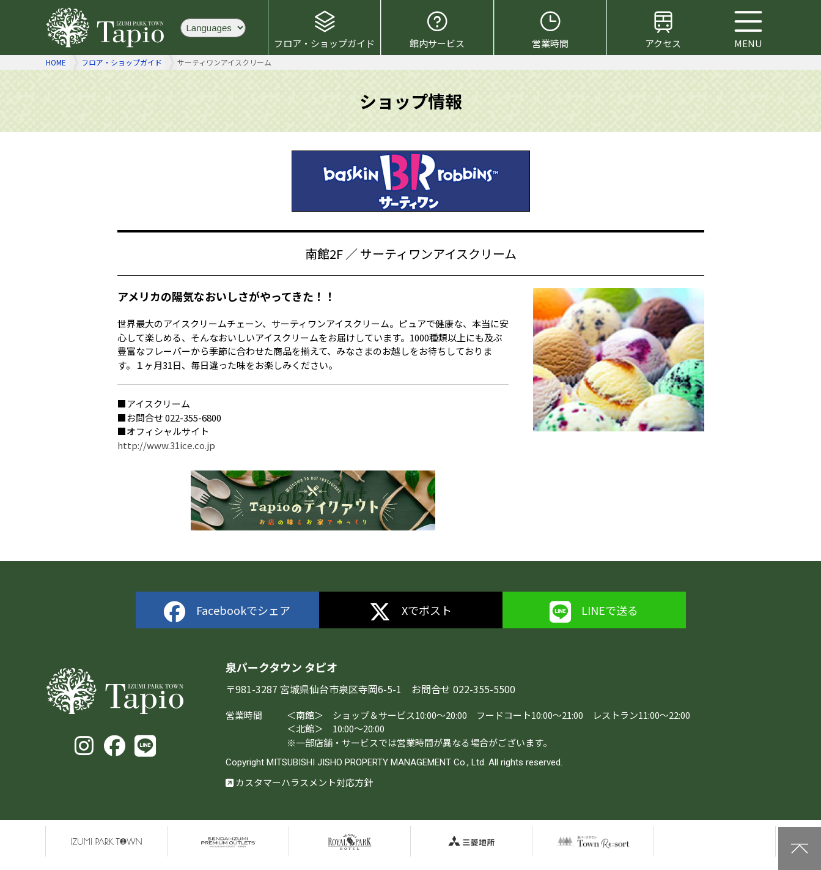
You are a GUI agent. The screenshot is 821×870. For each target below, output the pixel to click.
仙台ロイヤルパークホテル (349, 841)
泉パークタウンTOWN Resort (592, 841)
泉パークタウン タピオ (107, 27)
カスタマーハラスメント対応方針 (299, 782)
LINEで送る (594, 612)
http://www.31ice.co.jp (166, 445)
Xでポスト (410, 612)
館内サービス (437, 29)
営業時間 (550, 29)
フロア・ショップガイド (324, 29)
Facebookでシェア (227, 612)
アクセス (663, 29)
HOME (56, 62)
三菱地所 (471, 841)
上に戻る (799, 848)
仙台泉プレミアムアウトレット (228, 841)
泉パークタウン (106, 841)
